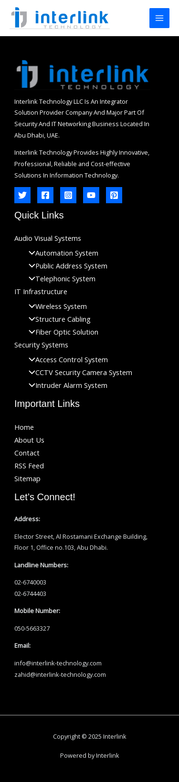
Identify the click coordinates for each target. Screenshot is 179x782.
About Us (29, 440)
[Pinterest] (114, 195)
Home (24, 427)
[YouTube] (91, 195)
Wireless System (55, 306)
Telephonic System (59, 278)
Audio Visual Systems (47, 238)
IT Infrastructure (40, 291)
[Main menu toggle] (159, 18)
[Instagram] (68, 195)
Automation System (61, 252)
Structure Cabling (57, 319)
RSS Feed (29, 465)
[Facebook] (45, 195)
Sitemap (27, 478)
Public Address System (65, 265)
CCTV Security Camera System (78, 372)
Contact (27, 452)
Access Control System (66, 359)
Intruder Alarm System (65, 385)
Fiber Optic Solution (61, 332)
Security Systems (41, 344)
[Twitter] (22, 195)
